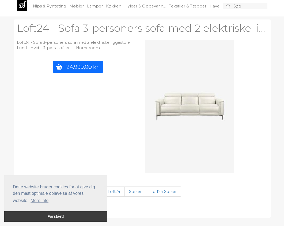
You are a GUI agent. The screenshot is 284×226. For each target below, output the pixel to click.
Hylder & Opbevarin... (145, 6)
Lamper (95, 6)
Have (215, 6)
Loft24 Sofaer (163, 191)
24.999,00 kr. (78, 67)
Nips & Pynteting (50, 6)
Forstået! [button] (55, 216)
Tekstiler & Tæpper (188, 6)
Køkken (114, 6)
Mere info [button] (39, 200)
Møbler (77, 6)
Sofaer (135, 191)
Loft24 (114, 191)
